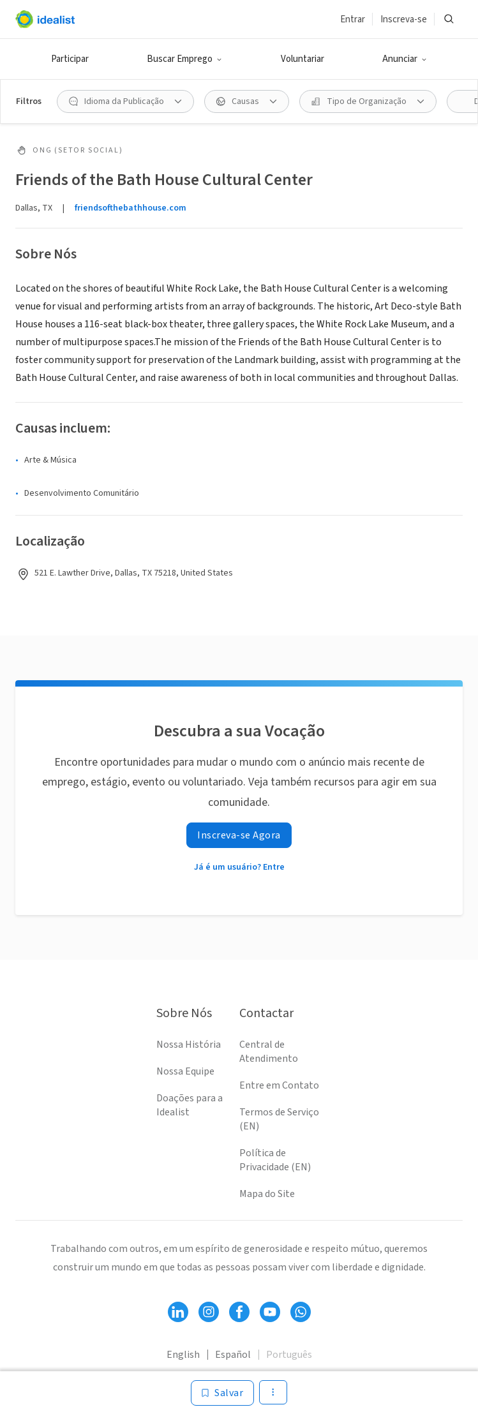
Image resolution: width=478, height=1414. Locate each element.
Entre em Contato (279, 1085)
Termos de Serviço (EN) (279, 1119)
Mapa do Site (267, 1194)
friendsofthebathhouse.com (130, 208)
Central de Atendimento (268, 1052)
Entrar (352, 19)
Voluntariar (302, 59)
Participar (70, 59)
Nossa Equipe (185, 1071)
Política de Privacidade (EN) (275, 1160)
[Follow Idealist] (178, 1312)
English (183, 1355)
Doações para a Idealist (189, 1105)
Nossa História (188, 1045)
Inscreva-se (403, 19)
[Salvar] (222, 1393)
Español (233, 1355)
